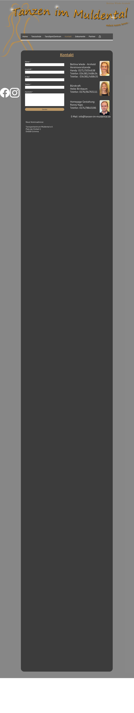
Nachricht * (29, 92)
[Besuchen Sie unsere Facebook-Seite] (5, 93)
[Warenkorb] (100, 36)
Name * (27, 62)
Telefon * (28, 84)
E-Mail (27, 77)
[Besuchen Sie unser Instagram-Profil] (15, 93)
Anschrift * (28, 69)
